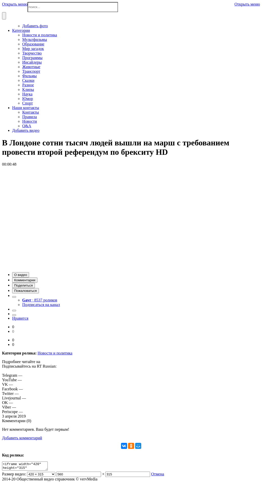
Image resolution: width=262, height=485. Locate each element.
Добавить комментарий (22, 438)
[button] (20, 274)
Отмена (157, 475)
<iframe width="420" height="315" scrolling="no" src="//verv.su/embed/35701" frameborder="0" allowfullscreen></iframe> (27, 467)
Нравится (20, 318)
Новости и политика (55, 353)
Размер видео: (14, 475)
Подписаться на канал (41, 304)
